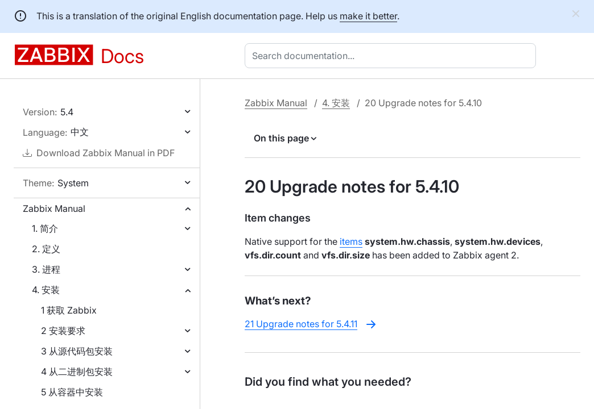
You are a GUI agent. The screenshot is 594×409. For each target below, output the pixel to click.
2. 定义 (46, 248)
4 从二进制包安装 (77, 371)
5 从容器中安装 (72, 392)
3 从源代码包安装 (77, 351)
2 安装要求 (63, 330)
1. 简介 (45, 228)
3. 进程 (46, 269)
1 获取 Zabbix (69, 310)
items (351, 241)
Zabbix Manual (54, 208)
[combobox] (393, 55)
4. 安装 (46, 289)
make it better (368, 16)
